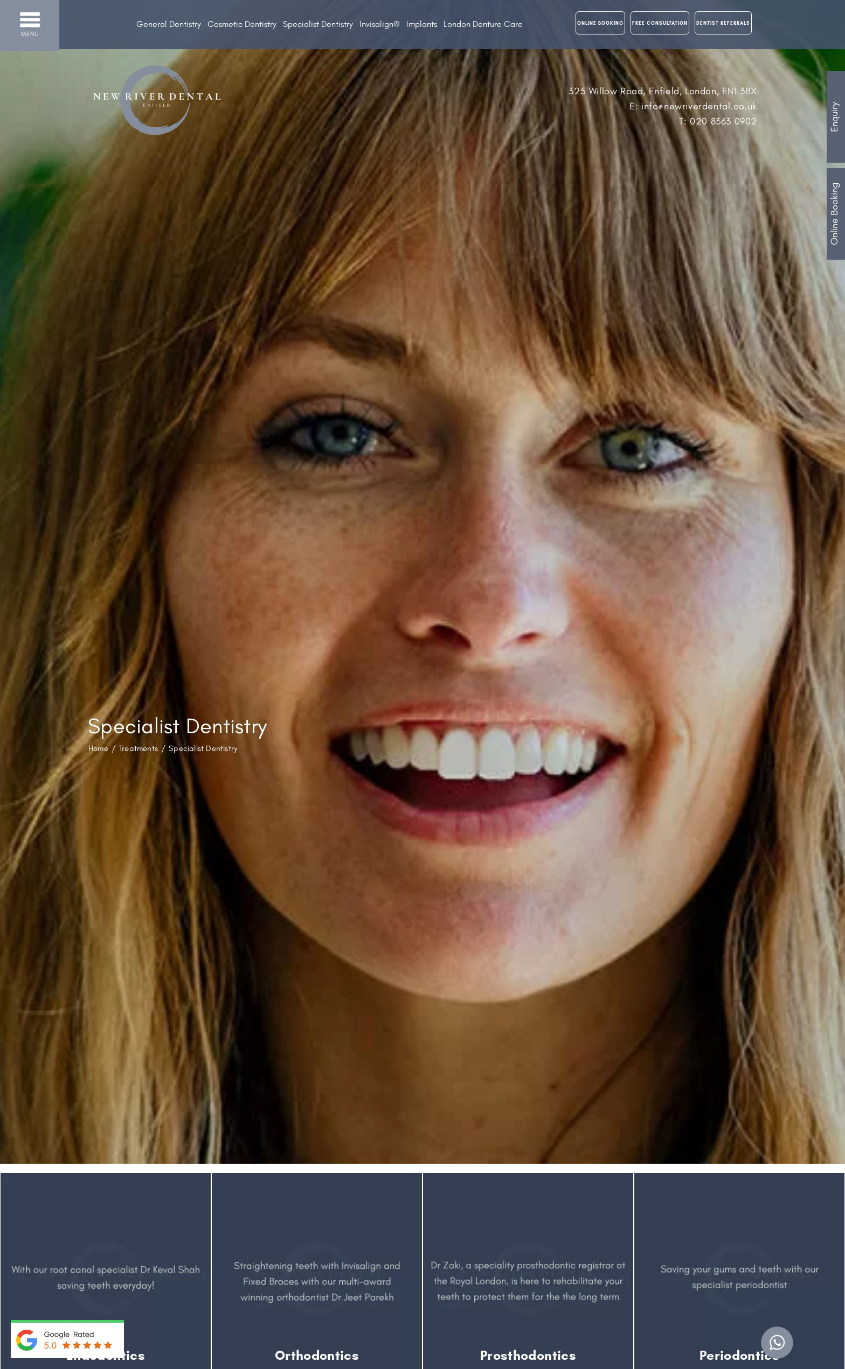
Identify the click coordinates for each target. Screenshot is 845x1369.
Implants (421, 24)
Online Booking (834, 214)
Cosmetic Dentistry (241, 24)
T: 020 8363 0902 (718, 121)
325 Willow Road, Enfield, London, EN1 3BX (663, 91)
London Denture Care (483, 24)
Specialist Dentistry (318, 24)
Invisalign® (379, 24)
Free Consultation (660, 23)
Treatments (138, 748)
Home (98, 748)
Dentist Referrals (723, 23)
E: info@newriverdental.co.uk (693, 106)
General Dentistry (168, 24)
